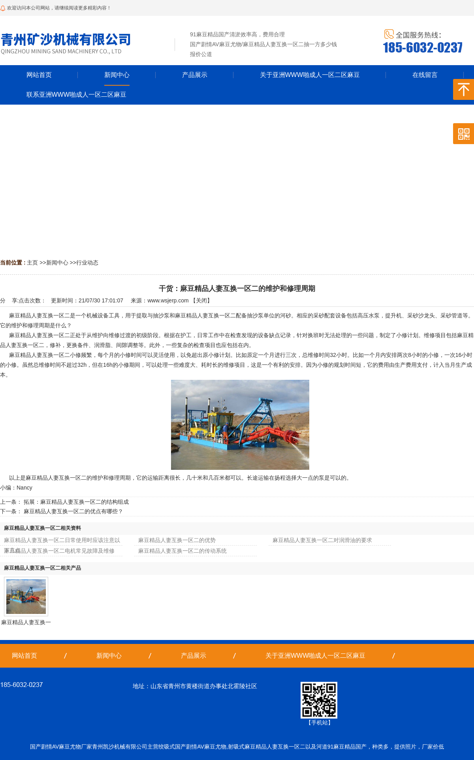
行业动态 (87, 262)
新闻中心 (57, 262)
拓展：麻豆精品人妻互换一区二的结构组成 (76, 502)
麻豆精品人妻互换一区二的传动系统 (182, 551)
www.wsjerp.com (167, 300)
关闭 (201, 300)
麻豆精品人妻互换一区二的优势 (177, 540)
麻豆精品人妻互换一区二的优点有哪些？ (73, 511)
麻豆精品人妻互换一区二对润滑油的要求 (322, 540)
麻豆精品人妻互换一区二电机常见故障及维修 (59, 551)
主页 (32, 262)
